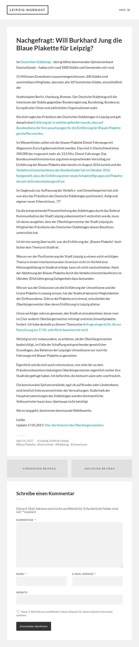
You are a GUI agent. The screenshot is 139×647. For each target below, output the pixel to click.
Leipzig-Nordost (27, 10)
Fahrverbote (46, 444)
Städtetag (63, 444)
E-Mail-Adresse (84, 574)
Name (21, 574)
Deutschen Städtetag (35, 62)
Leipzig (44, 440)
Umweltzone (79, 444)
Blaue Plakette (27, 444)
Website (22, 592)
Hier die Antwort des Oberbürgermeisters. (74, 425)
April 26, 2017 (24, 440)
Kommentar (26, 520)
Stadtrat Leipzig (59, 440)
